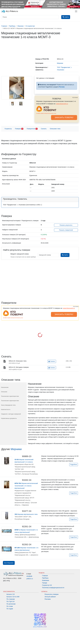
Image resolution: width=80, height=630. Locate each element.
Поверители (32, 129)
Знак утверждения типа (8, 405)
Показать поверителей (66, 230)
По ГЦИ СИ (10, 601)
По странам (11, 599)
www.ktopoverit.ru (62, 104)
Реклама (48, 599)
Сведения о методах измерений (11, 414)
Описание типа (55, 129)
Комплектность (5, 409)
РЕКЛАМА (75, 97)
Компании (45, 580)
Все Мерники (8, 563)
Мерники (16, 449)
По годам (10, 609)
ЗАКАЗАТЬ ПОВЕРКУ (64, 117)
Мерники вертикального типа (26, 514)
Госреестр (8, 129)
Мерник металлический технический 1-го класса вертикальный (26, 486)
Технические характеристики (10, 396)
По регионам (11, 604)
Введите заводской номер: (20, 254)
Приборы (45, 578)
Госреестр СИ (47, 585)
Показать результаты (66, 225)
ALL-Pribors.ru (9, 11)
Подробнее (73, 464)
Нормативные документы (9, 418)
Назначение (4, 387)
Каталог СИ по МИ (13, 597)
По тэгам (10, 606)
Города (44, 583)
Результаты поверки (51, 594)
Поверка (19, 129)
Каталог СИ (11, 594)
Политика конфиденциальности (53, 587)
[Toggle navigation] (76, 11)
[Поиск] (30, 17)
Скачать (44, 129)
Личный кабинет (50, 597)
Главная (45, 575)
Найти (65, 255)
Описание (4, 391)
